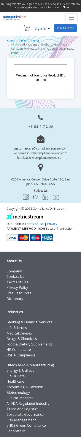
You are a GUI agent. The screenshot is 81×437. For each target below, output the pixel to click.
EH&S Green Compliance (26, 425)
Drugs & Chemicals (21, 338)
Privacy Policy (17, 287)
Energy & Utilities (20, 370)
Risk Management (21, 420)
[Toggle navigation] (71, 17)
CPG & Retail (16, 376)
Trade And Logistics (22, 408)
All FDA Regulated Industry (27, 403)
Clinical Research (19, 398)
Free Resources (18, 293)
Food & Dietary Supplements (29, 344)
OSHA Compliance (20, 355)
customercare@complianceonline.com (41, 148)
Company (14, 271)
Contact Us (15, 276)
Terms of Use (17, 282)
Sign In (42, 28)
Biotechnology (18, 392)
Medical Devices (19, 333)
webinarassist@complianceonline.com (40, 153)
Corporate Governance (25, 414)
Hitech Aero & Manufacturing (30, 365)
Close (65, 7)
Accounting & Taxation (24, 387)
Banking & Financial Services (29, 322)
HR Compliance (18, 349)
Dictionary (14, 298)
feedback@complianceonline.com (40, 158)
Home (10, 40)
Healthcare (15, 381)
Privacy (52, 224)
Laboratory (15, 431)
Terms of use (34, 224)
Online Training (29, 40)
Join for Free (65, 28)
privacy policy (25, 7)
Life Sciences (16, 327)
